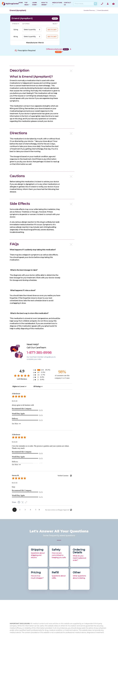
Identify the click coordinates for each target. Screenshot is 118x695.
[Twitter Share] (22, 502)
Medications (57, 2)
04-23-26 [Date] (14, 483)
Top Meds (26, 4)
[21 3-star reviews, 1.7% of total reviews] (42, 375)
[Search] (85, 4)
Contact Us (56, 656)
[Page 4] (30, 510)
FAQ (37, 659)
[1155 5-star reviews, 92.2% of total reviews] (42, 370)
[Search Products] (95, 3)
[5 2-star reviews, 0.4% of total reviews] (42, 377)
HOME (21, 2)
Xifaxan (72, 661)
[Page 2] (20, 510)
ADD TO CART (52, 29)
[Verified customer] (65, 475)
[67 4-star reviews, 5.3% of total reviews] (42, 372)
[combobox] (19, 386)
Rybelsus (72, 658)
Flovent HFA (74, 668)
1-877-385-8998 (22, 670)
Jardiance (73, 672)
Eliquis (71, 678)
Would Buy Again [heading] (18, 413)
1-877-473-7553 (19, 673)
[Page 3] (25, 510)
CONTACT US (67, 4)
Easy (13, 487)
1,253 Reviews (22, 379)
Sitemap (55, 672)
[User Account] (107, 3)
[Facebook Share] (19, 502)
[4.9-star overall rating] (22, 375)
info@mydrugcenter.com (20, 678)
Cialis (71, 665)
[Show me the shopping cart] (113, 3)
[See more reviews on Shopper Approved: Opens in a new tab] (57, 510)
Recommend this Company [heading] (21, 408)
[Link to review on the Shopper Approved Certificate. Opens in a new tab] (26, 502)
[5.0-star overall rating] (42, 397)
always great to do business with (23, 405)
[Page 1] (14, 510)
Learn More (34, 4)
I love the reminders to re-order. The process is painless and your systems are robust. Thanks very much (40, 447)
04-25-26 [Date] (14, 401)
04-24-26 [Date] (14, 442)
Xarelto (72, 675)
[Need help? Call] (102, 3)
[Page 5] (36, 510)
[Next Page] (39, 510)
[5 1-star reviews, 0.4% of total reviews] (42, 379)
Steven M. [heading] (42, 475)
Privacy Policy (57, 668)
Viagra (71, 682)
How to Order (44, 4)
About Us (39, 656)
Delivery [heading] (15, 418)
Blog (37, 662)
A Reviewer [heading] (16, 394)
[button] (42, 70)
